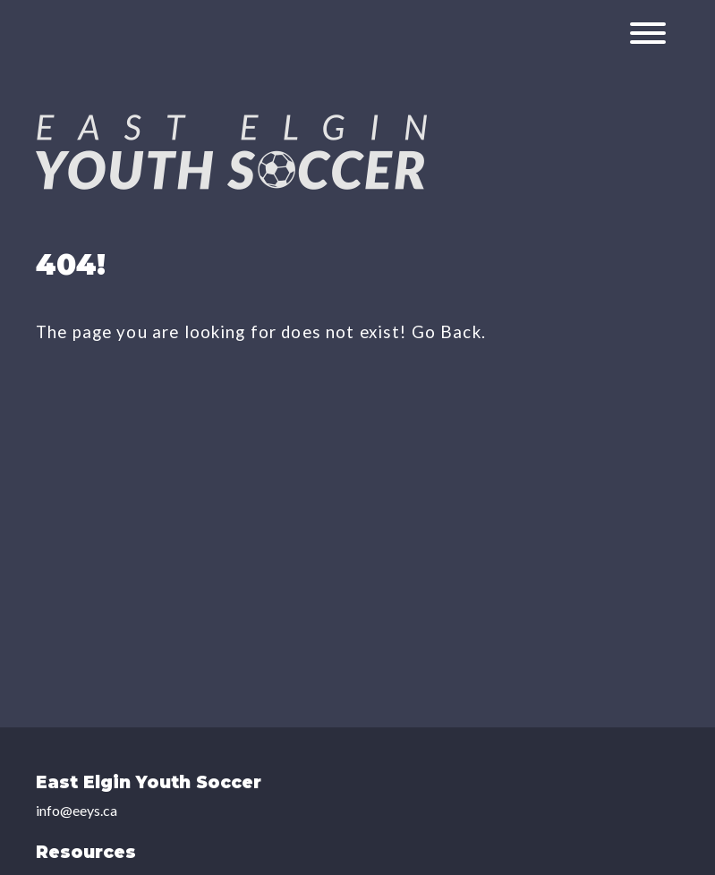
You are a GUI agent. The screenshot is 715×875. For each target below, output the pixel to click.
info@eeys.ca (76, 810)
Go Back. (449, 332)
